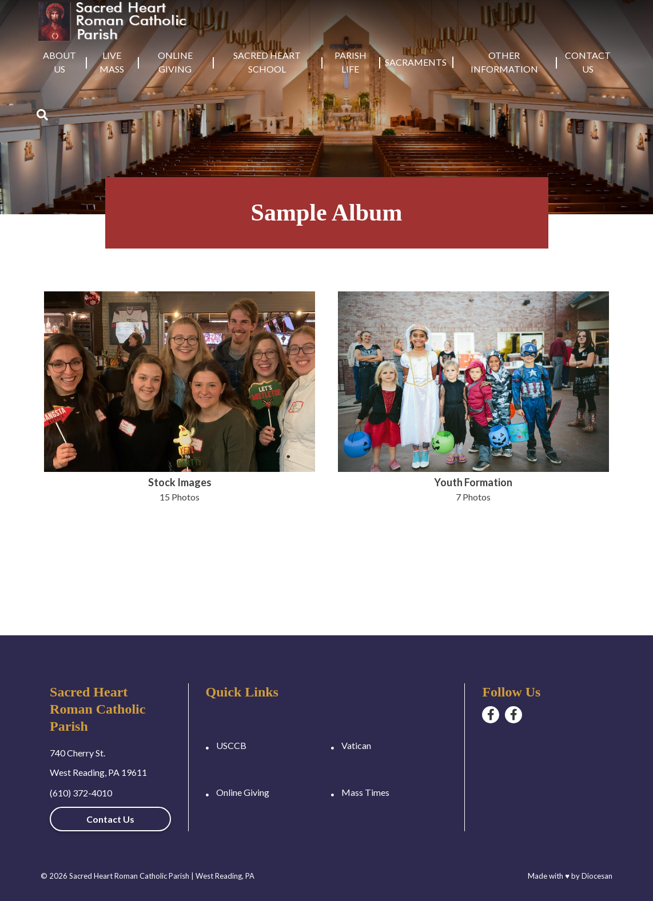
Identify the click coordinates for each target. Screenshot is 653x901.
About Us (59, 62)
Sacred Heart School (267, 62)
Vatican (356, 745)
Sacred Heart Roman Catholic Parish (129, 875)
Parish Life (351, 62)
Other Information (504, 62)
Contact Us (588, 62)
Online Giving (175, 62)
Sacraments (416, 62)
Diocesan (597, 875)
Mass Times (365, 792)
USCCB (231, 745)
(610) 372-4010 (81, 792)
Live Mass (111, 62)
